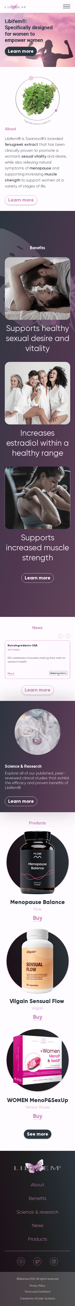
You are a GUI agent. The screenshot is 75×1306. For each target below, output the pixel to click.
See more (37, 1134)
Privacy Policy (37, 1286)
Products (37, 1239)
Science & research (38, 1212)
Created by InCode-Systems (37, 1298)
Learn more (21, 51)
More (11, 673)
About (37, 1184)
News (37, 1225)
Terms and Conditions (38, 1292)
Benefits (37, 1198)
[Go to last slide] (60, 636)
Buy (37, 918)
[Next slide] (67, 636)
